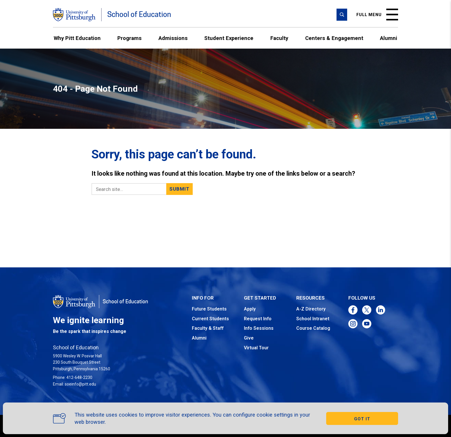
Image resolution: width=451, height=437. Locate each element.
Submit (179, 189)
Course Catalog (313, 328)
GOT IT (362, 418)
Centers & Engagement (334, 38)
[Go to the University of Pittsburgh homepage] (74, 14)
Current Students (210, 318)
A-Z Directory (311, 309)
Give (249, 338)
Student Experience (228, 38)
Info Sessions (259, 328)
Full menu (377, 14)
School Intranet (312, 318)
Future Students (209, 309)
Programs (129, 38)
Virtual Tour (256, 347)
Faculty (279, 38)
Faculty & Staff (207, 328)
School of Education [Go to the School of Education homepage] (139, 14)
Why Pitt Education (77, 38)
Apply (250, 309)
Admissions (173, 38)
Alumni (388, 38)
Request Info (258, 318)
